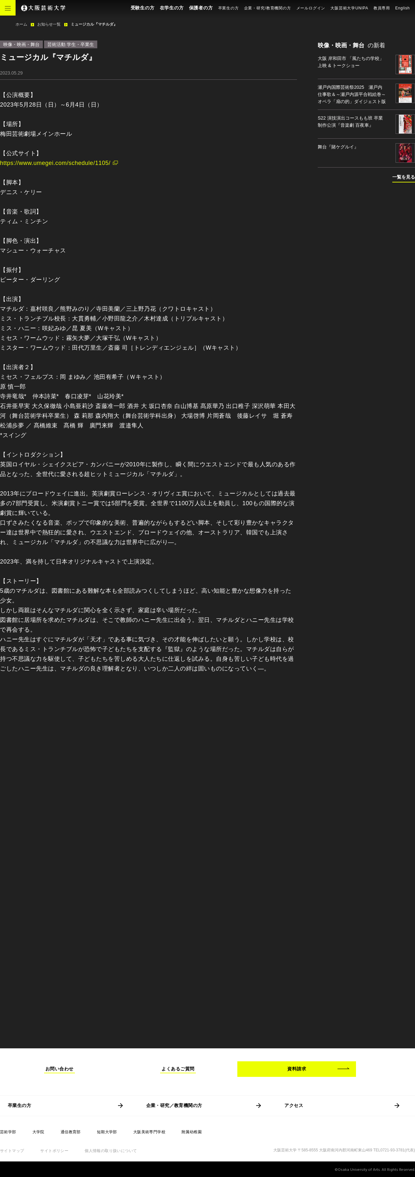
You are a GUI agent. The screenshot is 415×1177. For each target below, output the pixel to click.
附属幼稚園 (192, 1132)
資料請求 (296, 1068)
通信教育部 (71, 1132)
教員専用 (382, 8)
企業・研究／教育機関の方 (174, 1105)
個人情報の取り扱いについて (111, 1150)
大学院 (38, 1132)
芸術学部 (8, 1132)
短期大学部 (107, 1132)
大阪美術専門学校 (149, 1132)
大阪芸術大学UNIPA (349, 8)
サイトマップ (12, 1150)
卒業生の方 (228, 8)
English (402, 8)
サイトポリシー (54, 1150)
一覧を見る (403, 177)
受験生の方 (143, 7)
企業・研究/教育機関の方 (267, 8)
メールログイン (311, 8)
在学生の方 (172, 7)
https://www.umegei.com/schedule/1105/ (55, 163)
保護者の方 (201, 7)
